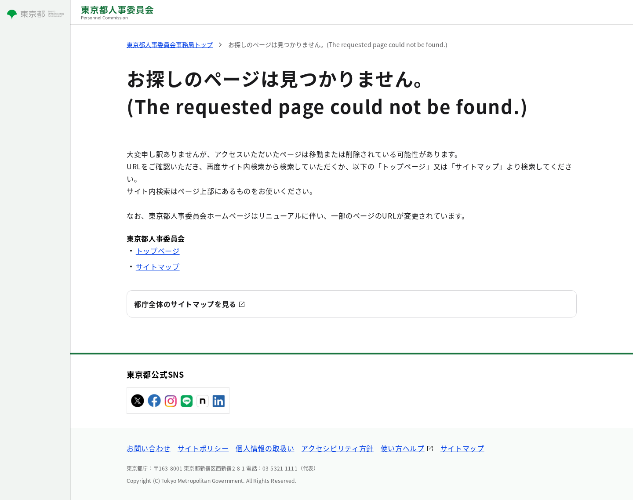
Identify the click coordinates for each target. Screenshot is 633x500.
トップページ (158, 250)
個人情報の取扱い (265, 448)
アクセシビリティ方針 (337, 448)
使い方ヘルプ (403, 448)
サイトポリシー (203, 448)
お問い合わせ (149, 448)
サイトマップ (158, 266)
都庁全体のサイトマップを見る (185, 304)
